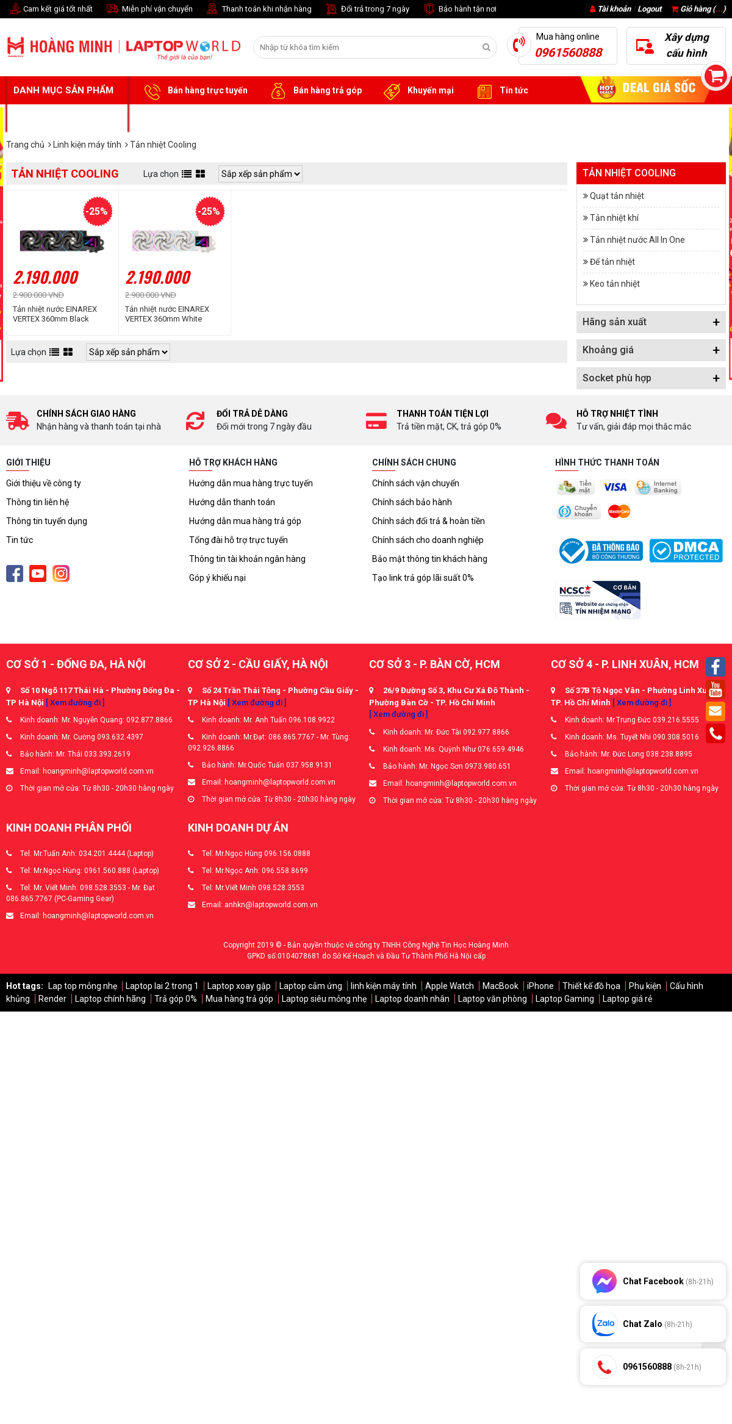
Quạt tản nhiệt (617, 196)
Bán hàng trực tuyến (194, 91)
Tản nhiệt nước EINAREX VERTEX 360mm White (167, 313)
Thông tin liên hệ (37, 502)
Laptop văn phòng (492, 999)
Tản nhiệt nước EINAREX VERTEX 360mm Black (55, 313)
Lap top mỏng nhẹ (82, 986)
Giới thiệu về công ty (43, 483)
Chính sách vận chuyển (415, 483)
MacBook (500, 986)
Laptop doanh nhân (412, 999)
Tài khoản (614, 8)
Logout (649, 8)
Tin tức (500, 91)
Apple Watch (449, 986)
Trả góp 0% (175, 999)
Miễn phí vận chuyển (149, 9)
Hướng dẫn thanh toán (232, 502)
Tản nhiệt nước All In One (637, 240)
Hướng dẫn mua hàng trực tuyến (251, 483)
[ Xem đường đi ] (75, 702)
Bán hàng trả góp (314, 91)
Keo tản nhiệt (615, 284)
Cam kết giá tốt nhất (49, 9)
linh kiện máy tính (384, 986)
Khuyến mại (417, 91)
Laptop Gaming (565, 999)
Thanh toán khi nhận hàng (258, 9)
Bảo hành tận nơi (459, 9)
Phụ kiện (645, 986)
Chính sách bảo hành (412, 502)
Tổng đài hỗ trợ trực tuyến (238, 540)
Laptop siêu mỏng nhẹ (324, 999)
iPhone (540, 986)
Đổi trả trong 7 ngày (366, 9)
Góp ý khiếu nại (217, 578)
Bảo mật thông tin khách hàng (429, 559)
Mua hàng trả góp (239, 999)
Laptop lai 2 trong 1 (162, 986)
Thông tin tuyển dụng (46, 521)
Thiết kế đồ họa (591, 986)
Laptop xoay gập (239, 986)
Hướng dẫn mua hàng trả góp (245, 521)
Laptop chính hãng (110, 999)
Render (52, 999)
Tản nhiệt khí (614, 218)
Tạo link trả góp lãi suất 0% (423, 578)
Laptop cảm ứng (310, 986)
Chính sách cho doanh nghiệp (428, 540)
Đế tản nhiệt (612, 262)
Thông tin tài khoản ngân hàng (247, 559)
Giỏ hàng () (698, 8)
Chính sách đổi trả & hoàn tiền (428, 521)
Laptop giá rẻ (627, 999)
